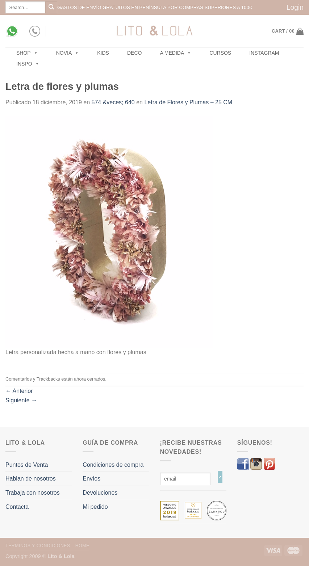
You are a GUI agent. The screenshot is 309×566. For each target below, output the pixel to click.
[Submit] (51, 7)
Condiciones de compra (113, 465)
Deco (134, 53)
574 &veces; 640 (113, 102)
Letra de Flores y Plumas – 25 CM (188, 102)
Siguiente (21, 400)
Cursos (220, 53)
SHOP (27, 53)
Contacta (17, 507)
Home (82, 545)
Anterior (19, 391)
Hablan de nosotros (30, 478)
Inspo (27, 64)
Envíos (91, 478)
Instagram (264, 53)
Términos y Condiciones (37, 545)
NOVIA (67, 53)
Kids (103, 53)
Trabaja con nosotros (32, 493)
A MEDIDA (175, 53)
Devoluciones (100, 493)
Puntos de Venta (26, 465)
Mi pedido (95, 507)
